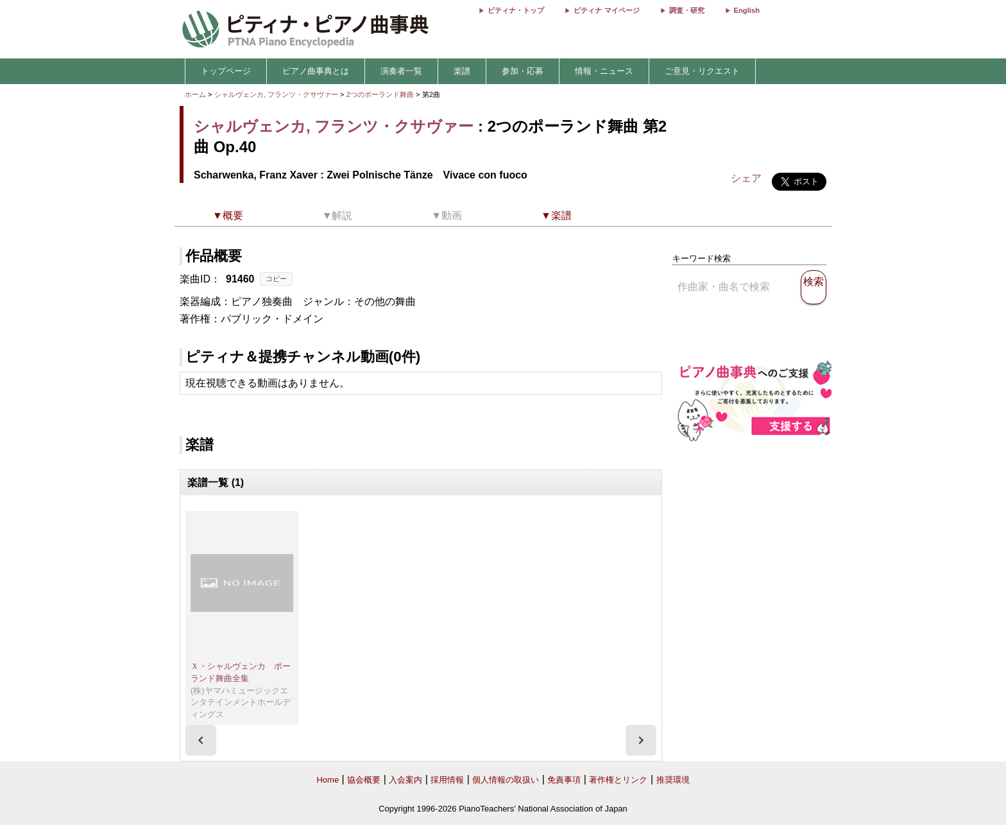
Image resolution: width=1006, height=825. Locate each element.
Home (327, 780)
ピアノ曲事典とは (315, 71)
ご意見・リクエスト (702, 71)
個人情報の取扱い (505, 780)
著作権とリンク (618, 780)
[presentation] (200, 740)
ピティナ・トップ (516, 10)
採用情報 (447, 780)
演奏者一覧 (401, 71)
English (747, 10)
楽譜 (462, 71)
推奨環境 (673, 780)
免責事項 (564, 780)
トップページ (226, 71)
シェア (746, 178)
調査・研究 (686, 10)
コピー (276, 278)
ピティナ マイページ (606, 10)
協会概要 (363, 780)
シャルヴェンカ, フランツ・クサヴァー (276, 94)
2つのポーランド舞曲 (381, 94)
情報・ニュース (604, 71)
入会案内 (405, 780)
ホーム (195, 94)
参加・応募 (522, 71)
